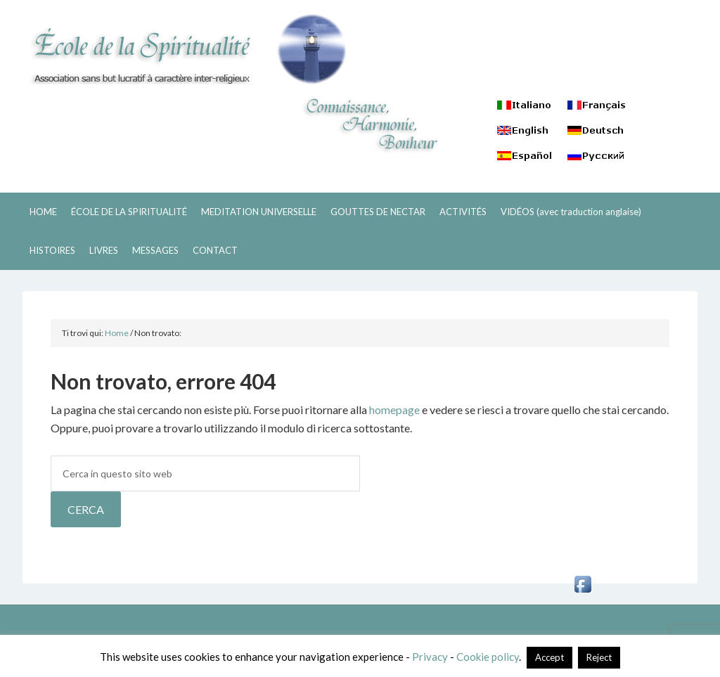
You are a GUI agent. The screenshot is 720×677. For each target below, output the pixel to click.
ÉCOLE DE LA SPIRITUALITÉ (129, 211)
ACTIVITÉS (463, 211)
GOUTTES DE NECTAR (377, 211)
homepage (394, 409)
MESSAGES (155, 250)
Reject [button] (599, 657)
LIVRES (103, 250)
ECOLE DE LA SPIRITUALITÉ (184, 49)
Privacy (430, 656)
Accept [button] (549, 657)
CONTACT (215, 250)
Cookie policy (487, 656)
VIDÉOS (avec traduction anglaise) (571, 211)
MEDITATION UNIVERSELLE (258, 211)
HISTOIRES (52, 250)
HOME (43, 211)
